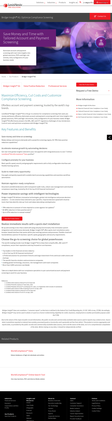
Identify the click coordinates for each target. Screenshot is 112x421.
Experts (50, 390)
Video (28, 392)
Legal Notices (96, 379)
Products (61, 10)
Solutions (36, 10)
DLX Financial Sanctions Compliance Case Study (93, 117)
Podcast (29, 386)
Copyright (24, 414)
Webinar (29, 394)
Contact (104, 10)
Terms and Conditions (98, 377)
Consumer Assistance (77, 382)
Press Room (52, 387)
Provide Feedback (76, 395)
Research (29, 389)
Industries (49, 10)
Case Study (30, 381)
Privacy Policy (96, 382)
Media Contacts (75, 384)
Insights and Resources (77, 10)
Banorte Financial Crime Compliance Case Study (93, 108)
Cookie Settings (97, 384)
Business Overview (54, 377)
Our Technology (53, 382)
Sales (71, 377)
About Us (92, 10)
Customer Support (76, 379)
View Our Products (10, 392)
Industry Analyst (75, 387)
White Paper (30, 397)
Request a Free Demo (87, 90)
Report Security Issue (77, 392)
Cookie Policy (96, 387)
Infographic (30, 384)
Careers (50, 384)
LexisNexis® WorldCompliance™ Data (15, 154)
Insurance (8, 379)
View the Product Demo (12, 219)
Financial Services (10, 377)
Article (28, 379)
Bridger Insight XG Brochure (86, 105)
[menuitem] (38, 10)
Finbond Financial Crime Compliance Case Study (93, 111)
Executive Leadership (55, 379)
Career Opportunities (76, 390)
